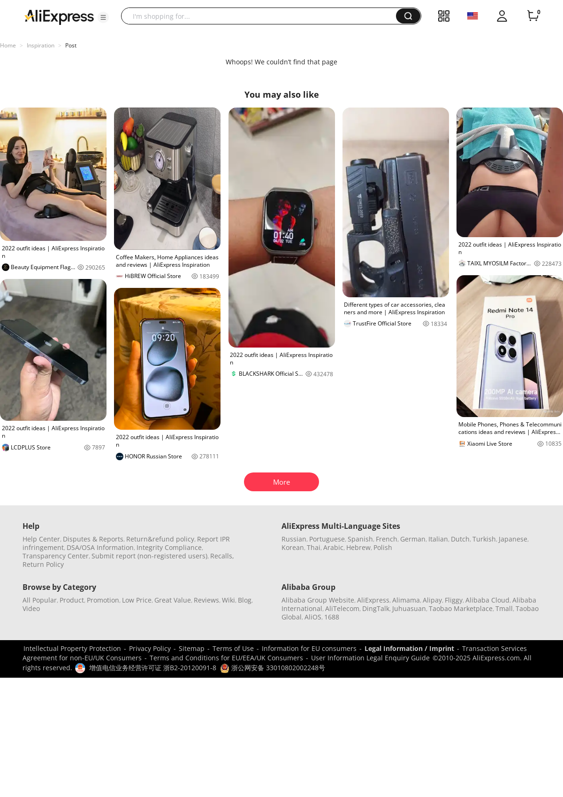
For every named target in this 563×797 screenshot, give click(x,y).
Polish (382, 547)
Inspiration (40, 45)
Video (31, 608)
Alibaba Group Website (318, 600)
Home (8, 45)
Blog (244, 600)
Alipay (432, 600)
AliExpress (373, 600)
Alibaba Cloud (487, 600)
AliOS (312, 616)
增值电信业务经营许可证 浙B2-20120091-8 (152, 667)
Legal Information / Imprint (409, 648)
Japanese (513, 538)
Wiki (228, 600)
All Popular (40, 600)
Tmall (504, 608)
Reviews (206, 600)
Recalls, (222, 555)
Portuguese (327, 538)
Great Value (172, 600)
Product (72, 600)
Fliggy (454, 600)
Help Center (41, 538)
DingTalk (375, 608)
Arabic (333, 547)
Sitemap (192, 648)
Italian (438, 538)
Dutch (460, 538)
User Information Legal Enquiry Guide (370, 657)
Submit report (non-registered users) (149, 555)
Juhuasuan (409, 608)
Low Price (137, 600)
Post (70, 45)
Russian (294, 538)
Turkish (484, 538)
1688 (331, 616)
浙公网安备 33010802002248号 (272, 667)
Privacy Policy (150, 648)
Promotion (103, 600)
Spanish (360, 538)
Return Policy (43, 564)
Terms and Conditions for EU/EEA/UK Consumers (226, 657)
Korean (293, 547)
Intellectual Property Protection (72, 648)
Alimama (406, 600)
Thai (313, 547)
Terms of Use (233, 648)
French (386, 538)
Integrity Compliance (169, 547)
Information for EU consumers (309, 648)
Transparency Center (56, 555)
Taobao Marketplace (461, 608)
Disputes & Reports (93, 538)
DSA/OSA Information (100, 547)
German (413, 538)
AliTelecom (342, 608)
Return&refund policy (160, 538)
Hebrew (358, 547)
